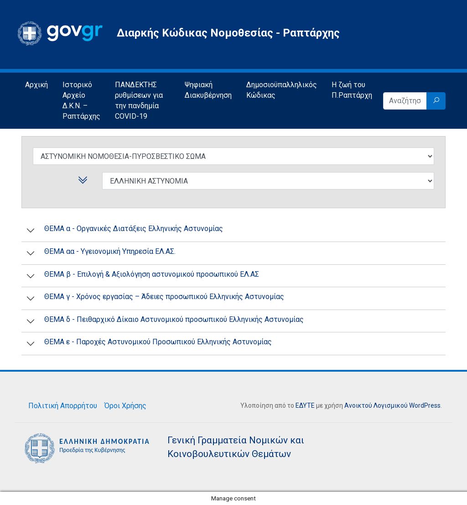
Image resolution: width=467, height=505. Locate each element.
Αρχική (36, 84)
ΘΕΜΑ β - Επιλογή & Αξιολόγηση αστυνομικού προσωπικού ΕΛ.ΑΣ (151, 274)
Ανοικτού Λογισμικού (376, 405)
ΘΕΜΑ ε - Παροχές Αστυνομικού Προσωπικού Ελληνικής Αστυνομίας (158, 341)
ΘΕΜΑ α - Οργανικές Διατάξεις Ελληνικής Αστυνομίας (133, 228)
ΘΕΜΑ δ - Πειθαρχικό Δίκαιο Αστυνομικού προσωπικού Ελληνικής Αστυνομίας (174, 319)
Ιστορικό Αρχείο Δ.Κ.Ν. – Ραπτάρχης (81, 100)
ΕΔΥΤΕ (305, 405)
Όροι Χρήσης (125, 405)
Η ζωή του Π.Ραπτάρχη (352, 90)
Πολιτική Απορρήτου (62, 405)
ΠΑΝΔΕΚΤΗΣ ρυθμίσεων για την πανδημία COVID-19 (139, 100)
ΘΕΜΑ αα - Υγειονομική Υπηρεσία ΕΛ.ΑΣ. (110, 251)
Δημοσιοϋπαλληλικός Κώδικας (281, 90)
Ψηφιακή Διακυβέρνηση (208, 90)
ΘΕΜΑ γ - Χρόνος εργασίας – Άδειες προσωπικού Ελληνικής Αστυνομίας (164, 296)
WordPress (425, 405)
